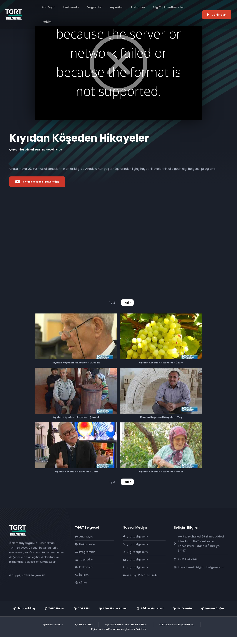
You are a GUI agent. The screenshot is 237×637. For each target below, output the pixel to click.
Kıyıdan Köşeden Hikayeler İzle (37, 181)
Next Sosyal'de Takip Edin (140, 575)
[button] (127, 302)
